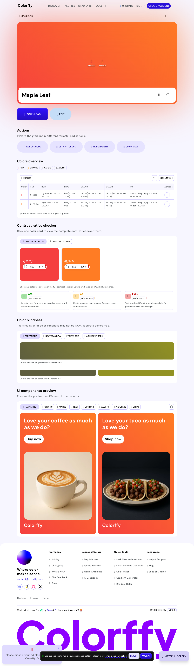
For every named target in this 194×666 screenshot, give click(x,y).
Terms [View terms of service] (45, 598)
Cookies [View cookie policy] (21, 598)
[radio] (33, 241)
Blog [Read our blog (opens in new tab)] (150, 565)
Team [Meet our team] (53, 583)
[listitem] (39, 264)
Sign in (140, 5)
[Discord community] (20, 587)
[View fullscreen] (166, 16)
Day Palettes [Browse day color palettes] (90, 559)
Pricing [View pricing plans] (54, 559)
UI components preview (36, 391)
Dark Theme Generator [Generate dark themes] (128, 559)
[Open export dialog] (26, 178)
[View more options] (174, 6)
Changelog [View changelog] (56, 565)
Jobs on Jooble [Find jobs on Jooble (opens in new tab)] (156, 571)
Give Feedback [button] (58, 577)
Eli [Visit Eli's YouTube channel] (56, 610)
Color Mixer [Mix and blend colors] (121, 571)
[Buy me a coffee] (26, 587)
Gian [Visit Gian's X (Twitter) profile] (49, 610)
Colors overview (30, 161)
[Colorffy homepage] (25, 6)
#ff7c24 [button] (34, 204)
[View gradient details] (174, 16)
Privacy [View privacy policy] (34, 598)
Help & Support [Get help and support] (156, 559)
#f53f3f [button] (34, 195)
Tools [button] (99, 6)
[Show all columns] (154, 178)
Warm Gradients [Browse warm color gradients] (92, 571)
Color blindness (30, 320)
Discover (54, 5)
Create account (158, 5)
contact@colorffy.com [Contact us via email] (30, 579)
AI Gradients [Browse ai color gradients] (90, 577)
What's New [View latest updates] (57, 571)
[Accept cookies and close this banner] (146, 656)
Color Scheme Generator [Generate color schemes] (129, 565)
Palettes (69, 5)
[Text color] (171, 407)
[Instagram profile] (33, 587)
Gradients (85, 5)
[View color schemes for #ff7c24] (167, 204)
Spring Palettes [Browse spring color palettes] (91, 565)
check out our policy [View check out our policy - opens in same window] (116, 656)
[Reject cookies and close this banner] (134, 656)
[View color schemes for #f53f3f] (167, 195)
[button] (91, 63)
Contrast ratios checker (37, 225)
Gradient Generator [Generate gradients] (126, 577)
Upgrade (126, 5)
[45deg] (168, 95)
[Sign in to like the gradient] (160, 95)
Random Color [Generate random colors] (123, 584)
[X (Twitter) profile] (40, 587)
